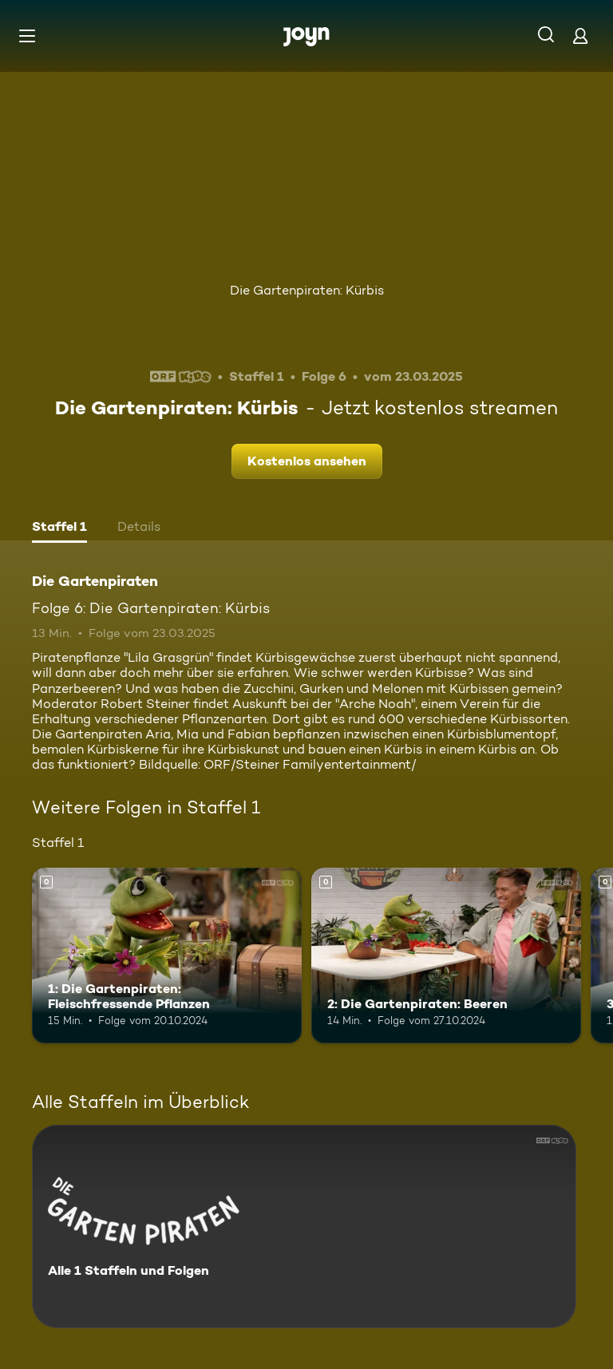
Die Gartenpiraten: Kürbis (307, 290)
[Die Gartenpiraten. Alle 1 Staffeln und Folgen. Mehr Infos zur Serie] (304, 1226)
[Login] (580, 35)
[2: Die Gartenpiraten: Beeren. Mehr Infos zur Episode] (446, 955)
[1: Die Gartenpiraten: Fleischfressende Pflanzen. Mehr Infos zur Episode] (167, 955)
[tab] (59, 528)
